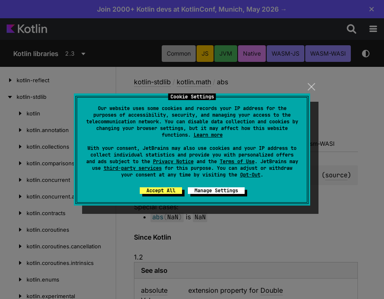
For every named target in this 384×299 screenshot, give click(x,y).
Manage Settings (216, 190)
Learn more (208, 135)
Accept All (160, 190)
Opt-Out (250, 175)
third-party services (133, 168)
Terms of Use (237, 161)
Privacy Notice (173, 161)
